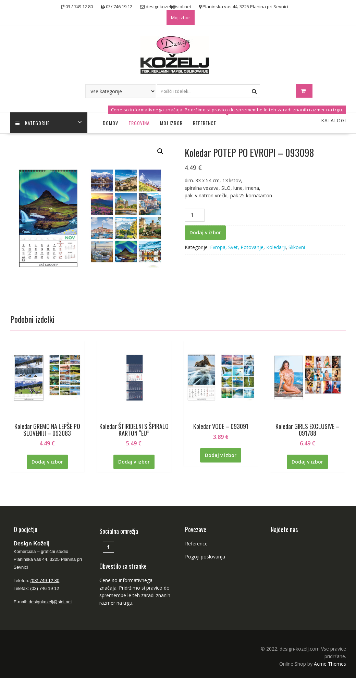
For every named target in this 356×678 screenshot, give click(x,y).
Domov (110, 122)
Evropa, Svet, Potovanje (236, 247)
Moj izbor (180, 17)
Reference (204, 122)
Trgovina (139, 122)
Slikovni (297, 247)
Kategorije (32, 122)
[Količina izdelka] (195, 215)
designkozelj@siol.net (50, 601)
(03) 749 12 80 (45, 580)
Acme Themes (330, 664)
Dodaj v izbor (205, 232)
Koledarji (276, 247)
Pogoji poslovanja (205, 556)
